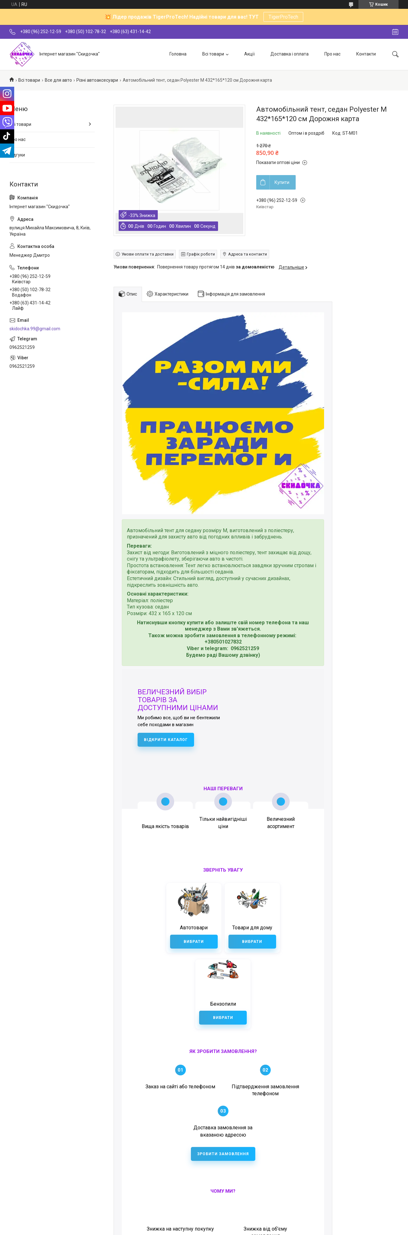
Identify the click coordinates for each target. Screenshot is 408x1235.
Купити (282, 182)
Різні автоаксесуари (97, 80)
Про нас (332, 53)
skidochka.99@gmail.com (34, 328)
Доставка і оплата (289, 53)
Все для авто (58, 80)
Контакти (366, 53)
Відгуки (17, 154)
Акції (249, 53)
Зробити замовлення (223, 1120)
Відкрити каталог (166, 740)
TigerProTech (283, 17)
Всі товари (213, 53)
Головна (177, 53)
